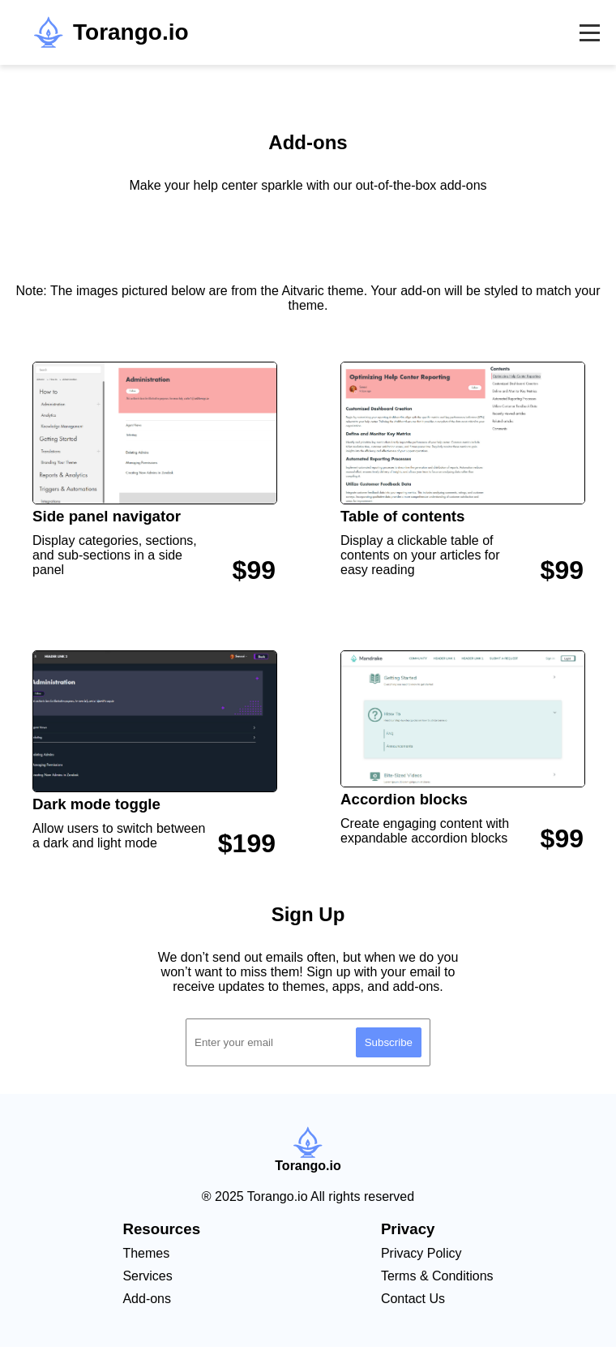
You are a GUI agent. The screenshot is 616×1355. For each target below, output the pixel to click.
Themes (145, 1253)
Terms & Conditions (437, 1276)
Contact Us (413, 1299)
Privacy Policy (421, 1253)
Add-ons (146, 1299)
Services (147, 1276)
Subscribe (389, 1042)
